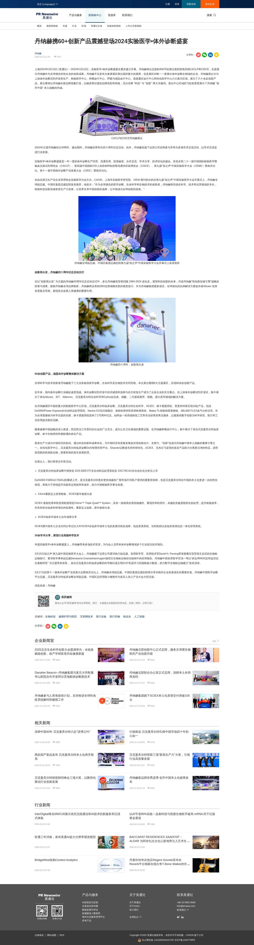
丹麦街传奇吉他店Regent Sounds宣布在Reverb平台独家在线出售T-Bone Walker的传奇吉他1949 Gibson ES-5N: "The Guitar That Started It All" (159, 862)
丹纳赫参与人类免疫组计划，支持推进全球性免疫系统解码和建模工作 (65, 697)
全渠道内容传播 (90, 906)
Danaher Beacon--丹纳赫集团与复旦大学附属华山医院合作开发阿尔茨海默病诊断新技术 (64, 674)
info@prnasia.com (186, 906)
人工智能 (139, 616)
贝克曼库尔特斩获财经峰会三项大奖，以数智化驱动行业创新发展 (65, 779)
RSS (62, 935)
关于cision (134, 906)
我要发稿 (191, 4)
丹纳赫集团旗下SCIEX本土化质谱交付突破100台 (159, 697)
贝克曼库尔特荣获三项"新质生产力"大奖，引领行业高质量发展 (159, 756)
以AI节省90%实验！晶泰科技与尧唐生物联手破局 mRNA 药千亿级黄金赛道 (172, 816)
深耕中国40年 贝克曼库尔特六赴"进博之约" (62, 731)
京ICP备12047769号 (184, 940)
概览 (39, 26)
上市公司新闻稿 (133, 26)
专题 (65, 26)
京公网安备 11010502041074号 (156, 940)
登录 (177, 4)
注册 (167, 4)
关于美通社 (137, 895)
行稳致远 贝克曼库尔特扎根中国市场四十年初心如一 (159, 733)
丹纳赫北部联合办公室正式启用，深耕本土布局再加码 (160, 674)
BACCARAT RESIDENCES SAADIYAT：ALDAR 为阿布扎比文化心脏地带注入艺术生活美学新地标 (159, 839)
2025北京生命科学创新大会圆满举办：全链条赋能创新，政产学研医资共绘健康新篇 (64, 651)
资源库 (112, 15)
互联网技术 (86, 616)
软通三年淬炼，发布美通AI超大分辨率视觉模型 (65, 837)
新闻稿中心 (94, 15)
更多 (215, 641)
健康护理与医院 (68, 616)
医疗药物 (115, 616)
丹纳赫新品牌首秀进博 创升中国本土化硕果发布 (159, 779)
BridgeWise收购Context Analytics (56, 860)
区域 (83, 26)
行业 (74, 26)
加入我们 (134, 909)
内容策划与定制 (90, 902)
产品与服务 (75, 15)
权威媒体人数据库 (91, 913)
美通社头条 (96, 26)
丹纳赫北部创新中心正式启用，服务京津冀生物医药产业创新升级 (160, 651)
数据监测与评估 (90, 909)
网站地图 (51, 935)
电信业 (127, 616)
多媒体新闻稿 (114, 26)
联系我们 (127, 15)
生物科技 (50, 616)
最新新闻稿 (52, 26)
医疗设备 (101, 616)
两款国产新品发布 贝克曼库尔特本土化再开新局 (64, 756)
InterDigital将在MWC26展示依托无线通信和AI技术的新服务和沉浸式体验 (77, 816)
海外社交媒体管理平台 (93, 917)
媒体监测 (209, 4)
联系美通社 (185, 895)
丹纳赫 (38, 53)
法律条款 (39, 935)
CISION (190, 935)
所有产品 (86, 920)
